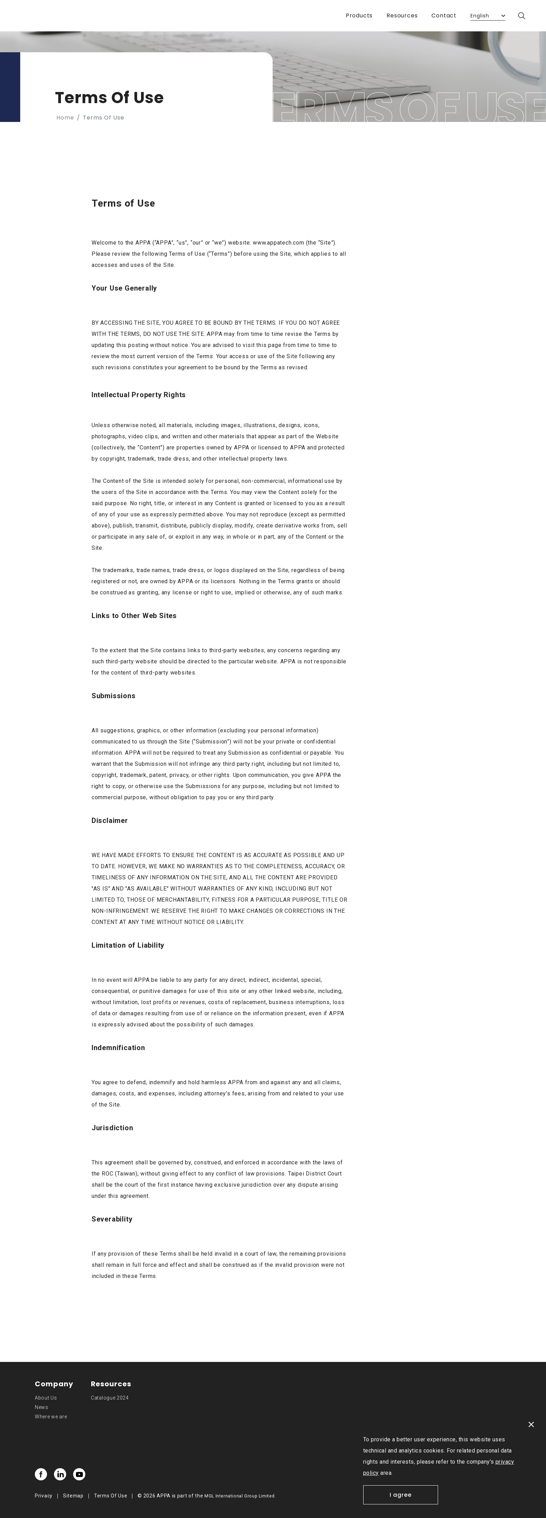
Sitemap (73, 1495)
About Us (46, 1398)
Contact (444, 15)
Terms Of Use (110, 1495)
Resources (402, 15)
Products (359, 15)
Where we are (51, 1416)
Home (65, 118)
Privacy (44, 1495)
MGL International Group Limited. (240, 1496)
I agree (401, 1495)
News (41, 1407)
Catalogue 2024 (110, 1398)
